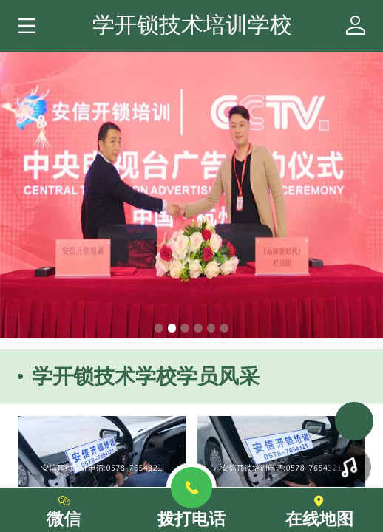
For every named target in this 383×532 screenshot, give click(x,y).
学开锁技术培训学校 (192, 24)
